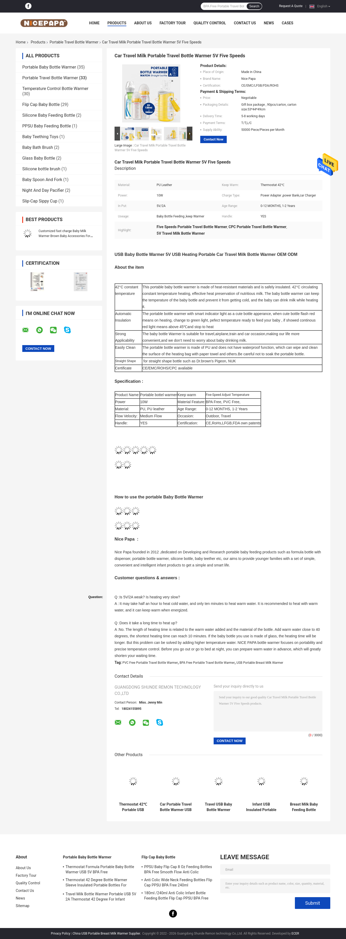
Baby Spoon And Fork (42, 179)
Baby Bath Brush (37, 147)
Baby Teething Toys (40, 136)
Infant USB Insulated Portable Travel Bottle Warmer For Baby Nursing (261, 807)
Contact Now (213, 139)
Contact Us (245, 23)
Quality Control (209, 23)
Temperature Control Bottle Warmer (55, 88)
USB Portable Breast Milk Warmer (259, 663)
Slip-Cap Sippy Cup (39, 201)
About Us (143, 23)
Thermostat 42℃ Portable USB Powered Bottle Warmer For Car (133, 807)
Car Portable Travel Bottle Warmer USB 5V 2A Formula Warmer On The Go (176, 807)
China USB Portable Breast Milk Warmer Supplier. (107, 933)
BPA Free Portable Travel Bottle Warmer (207, 663)
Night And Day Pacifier (43, 190)
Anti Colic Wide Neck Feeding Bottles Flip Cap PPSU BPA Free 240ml (178, 882)
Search (254, 6)
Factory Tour (173, 23)
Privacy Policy (60, 933)
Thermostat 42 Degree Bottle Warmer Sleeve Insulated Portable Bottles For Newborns (96, 883)
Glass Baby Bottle (38, 158)
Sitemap (22, 906)
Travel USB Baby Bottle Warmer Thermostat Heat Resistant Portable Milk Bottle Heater (218, 807)
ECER (295, 933)
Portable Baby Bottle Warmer (49, 67)
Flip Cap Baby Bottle (41, 104)
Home (94, 23)
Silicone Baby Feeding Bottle (48, 115)
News (269, 23)
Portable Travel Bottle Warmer (74, 42)
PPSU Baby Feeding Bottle (46, 125)
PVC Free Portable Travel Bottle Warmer (150, 663)
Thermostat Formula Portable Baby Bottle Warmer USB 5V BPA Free (100, 869)
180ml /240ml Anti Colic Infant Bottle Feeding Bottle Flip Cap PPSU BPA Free (176, 895)
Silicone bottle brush (41, 168)
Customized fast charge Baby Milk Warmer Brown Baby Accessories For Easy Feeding (64, 236)
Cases (287, 23)
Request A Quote (290, 6)
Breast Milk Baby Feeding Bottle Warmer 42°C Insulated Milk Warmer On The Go (304, 807)
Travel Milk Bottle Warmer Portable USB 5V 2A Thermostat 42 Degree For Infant (101, 896)
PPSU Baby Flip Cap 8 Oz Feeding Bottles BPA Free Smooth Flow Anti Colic (178, 869)
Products (116, 23)
